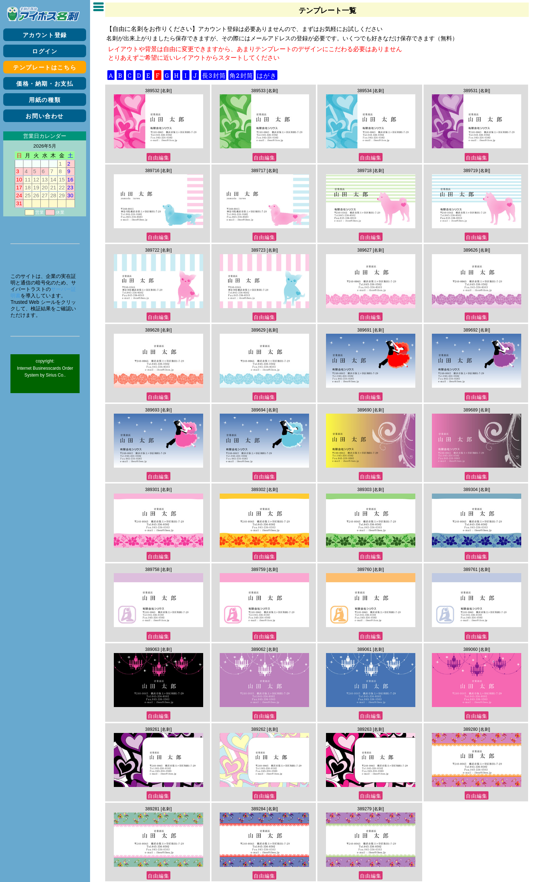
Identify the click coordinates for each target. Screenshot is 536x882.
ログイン (44, 51)
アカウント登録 (45, 35)
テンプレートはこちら (44, 67)
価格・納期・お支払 (44, 84)
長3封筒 (214, 75)
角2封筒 (241, 75)
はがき (267, 75)
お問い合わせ (45, 116)
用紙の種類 (45, 100)
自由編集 (158, 157)
